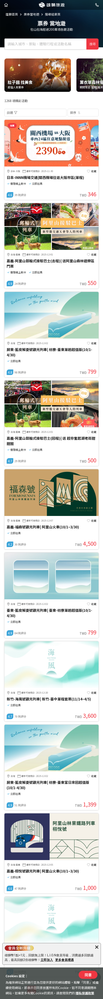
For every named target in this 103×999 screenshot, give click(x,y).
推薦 (12, 125)
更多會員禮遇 (64, 960)
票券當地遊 (31, 14)
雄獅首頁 (12, 14)
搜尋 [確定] (92, 44)
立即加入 (47, 960)
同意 (88, 974)
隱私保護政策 (85, 993)
